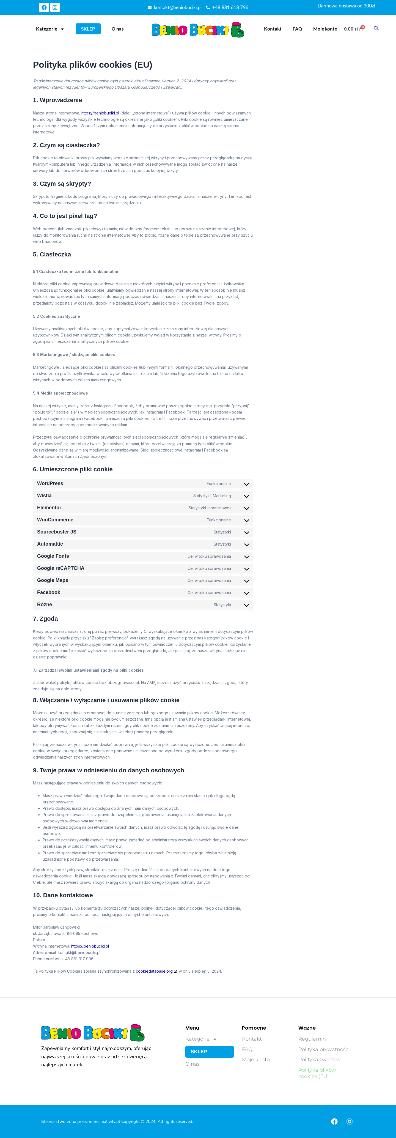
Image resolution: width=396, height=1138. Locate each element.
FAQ (297, 29)
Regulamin (312, 1039)
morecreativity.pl (106, 1121)
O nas (117, 29)
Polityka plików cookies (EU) (317, 1073)
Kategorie (50, 29)
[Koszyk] (353, 29)
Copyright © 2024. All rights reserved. (161, 1121)
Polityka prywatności (324, 1049)
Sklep (88, 29)
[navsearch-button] (376, 28)
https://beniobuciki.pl (100, 113)
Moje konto (325, 29)
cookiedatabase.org (154, 971)
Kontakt (273, 29)
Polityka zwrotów (319, 1060)
